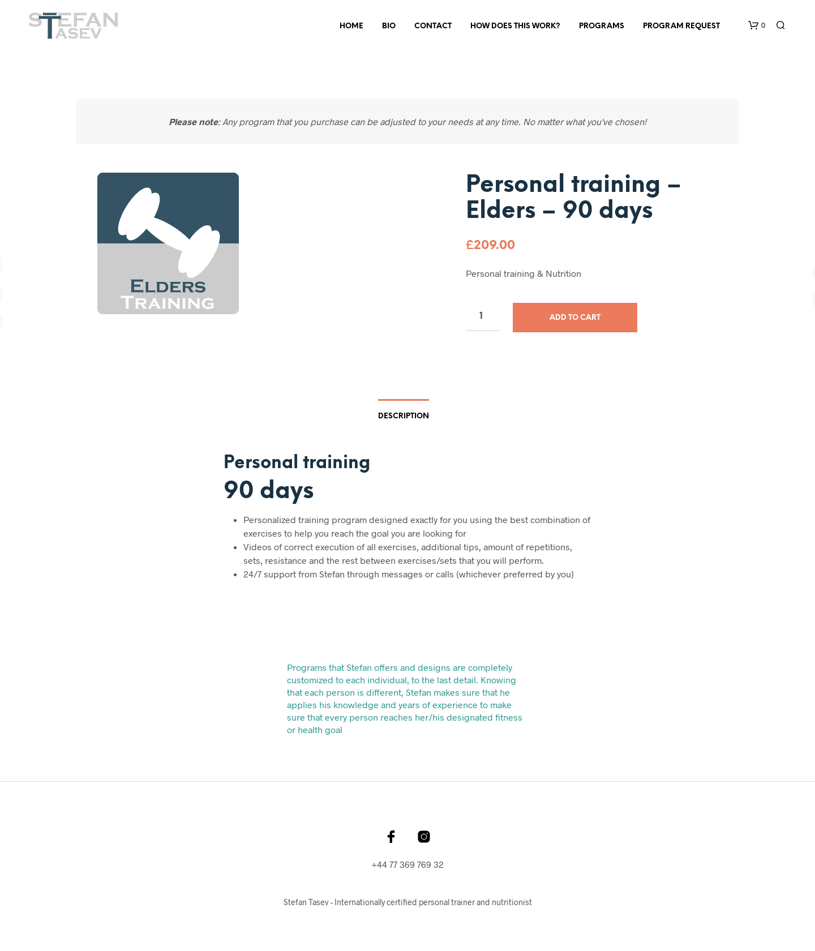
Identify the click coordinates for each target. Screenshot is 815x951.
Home (351, 26)
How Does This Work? (515, 26)
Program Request (681, 26)
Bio (389, 26)
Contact (433, 26)
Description (403, 416)
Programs (601, 26)
